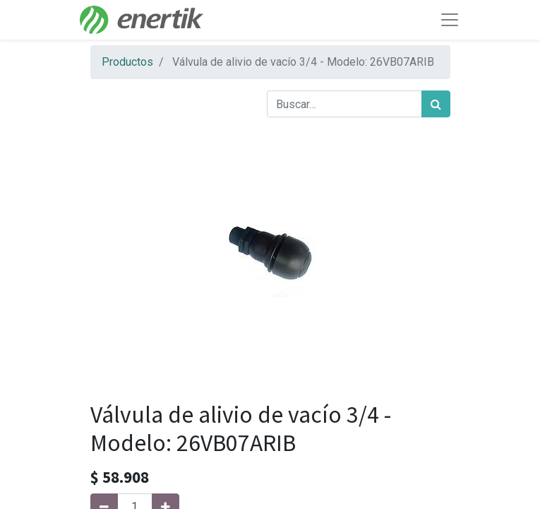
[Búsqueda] (435, 103)
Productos (127, 62)
